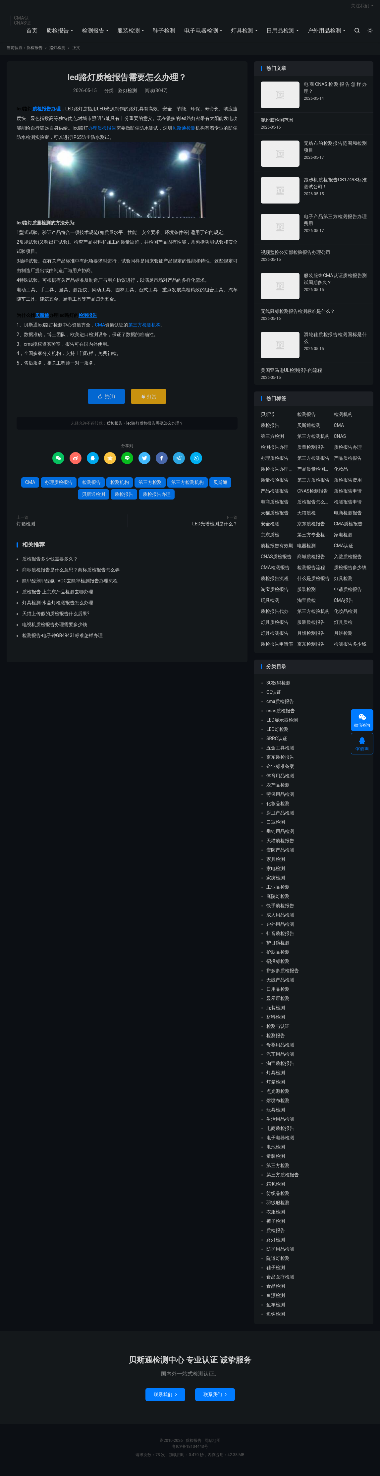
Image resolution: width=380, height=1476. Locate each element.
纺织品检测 (278, 1198)
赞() (106, 401)
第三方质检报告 (313, 485)
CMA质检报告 (348, 528)
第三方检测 (150, 487)
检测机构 (119, 487)
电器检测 (306, 550)
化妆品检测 (345, 616)
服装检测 (127, 33)
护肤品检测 (278, 957)
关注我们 (360, 8)
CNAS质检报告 (276, 561)
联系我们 (165, 1399)
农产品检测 (278, 790)
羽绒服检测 (278, 1207)
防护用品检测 (280, 1254)
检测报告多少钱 (350, 649)
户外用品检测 (323, 33)
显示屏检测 (278, 1003)
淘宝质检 (306, 605)
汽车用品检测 (280, 1059)
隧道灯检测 (278, 1263)
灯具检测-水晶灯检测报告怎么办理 (57, 607)
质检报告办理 (46, 113)
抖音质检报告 (280, 938)
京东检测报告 (311, 649)
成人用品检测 (280, 919)
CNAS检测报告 (312, 496)
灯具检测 (241, 33)
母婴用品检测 (280, 1049)
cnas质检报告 (280, 715)
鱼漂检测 (275, 1300)
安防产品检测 (280, 854)
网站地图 (212, 1445)
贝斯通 (42, 320)
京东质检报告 (311, 528)
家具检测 (275, 864)
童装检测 (275, 1161)
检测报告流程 (311, 572)
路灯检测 (57, 53)
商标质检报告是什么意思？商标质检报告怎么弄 (71, 574)
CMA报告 (343, 605)
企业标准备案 (280, 771)
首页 (30, 33)
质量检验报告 (275, 485)
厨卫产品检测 (280, 817)
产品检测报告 (275, 496)
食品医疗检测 (280, 1281)
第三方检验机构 (313, 616)
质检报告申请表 (277, 649)
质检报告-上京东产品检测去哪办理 (57, 596)
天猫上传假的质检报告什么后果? (55, 618)
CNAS (340, 441)
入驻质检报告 (348, 561)
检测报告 (92, 33)
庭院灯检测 (278, 901)
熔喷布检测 (278, 1105)
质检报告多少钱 (350, 572)
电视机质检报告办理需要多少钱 (54, 629)
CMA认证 (343, 550)
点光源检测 (278, 1096)
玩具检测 (270, 605)
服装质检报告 (311, 627)
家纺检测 (275, 882)
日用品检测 (279, 33)
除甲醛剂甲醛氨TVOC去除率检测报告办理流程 (70, 585)
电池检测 (275, 1151)
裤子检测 (275, 1226)
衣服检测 (275, 1216)
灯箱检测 (26, 528)
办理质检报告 (102, 133)
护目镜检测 (278, 947)
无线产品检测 (280, 984)
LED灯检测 (277, 734)
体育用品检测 (280, 780)
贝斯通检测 (183, 133)
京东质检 (270, 539)
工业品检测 (278, 892)
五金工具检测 (280, 752)
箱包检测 (275, 1189)
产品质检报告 (348, 463)
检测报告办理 (275, 452)
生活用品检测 (280, 1124)
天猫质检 (306, 517)
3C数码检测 (278, 687)
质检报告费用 (348, 485)
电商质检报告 (275, 506)
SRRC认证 (276, 743)
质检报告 (56, 33)
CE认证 (273, 697)
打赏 (148, 401)
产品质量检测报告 (313, 474)
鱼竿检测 (275, 1309)
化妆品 (341, 474)
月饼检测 (343, 638)
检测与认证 (278, 1031)
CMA (100, 329)
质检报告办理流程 (277, 474)
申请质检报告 (348, 594)
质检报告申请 (348, 496)
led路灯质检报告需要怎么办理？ (127, 83)
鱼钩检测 (275, 1319)
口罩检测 (275, 827)
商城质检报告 (311, 561)
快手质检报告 (280, 910)
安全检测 (270, 528)
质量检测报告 (311, 452)
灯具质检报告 (275, 627)
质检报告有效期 (277, 550)
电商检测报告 (348, 517)
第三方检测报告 (313, 463)
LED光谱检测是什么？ (215, 528)
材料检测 (275, 1022)
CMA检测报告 (275, 572)
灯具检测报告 (275, 638)
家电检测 (343, 539)
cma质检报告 (280, 706)
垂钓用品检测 (280, 836)
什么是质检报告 (313, 583)
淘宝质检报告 (275, 594)
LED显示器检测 (282, 725)
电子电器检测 (200, 33)
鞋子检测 (163, 33)
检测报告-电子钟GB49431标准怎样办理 (62, 640)
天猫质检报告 (275, 517)
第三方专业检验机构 (313, 539)
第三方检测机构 (144, 329)
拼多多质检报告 (282, 975)
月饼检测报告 (311, 638)
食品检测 (275, 1291)
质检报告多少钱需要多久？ (50, 563)
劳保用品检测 (280, 799)
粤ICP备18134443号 (190, 1451)
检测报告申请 (348, 506)
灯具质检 (343, 627)
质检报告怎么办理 (313, 506)
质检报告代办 (275, 616)
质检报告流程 (275, 583)
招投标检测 (278, 966)
